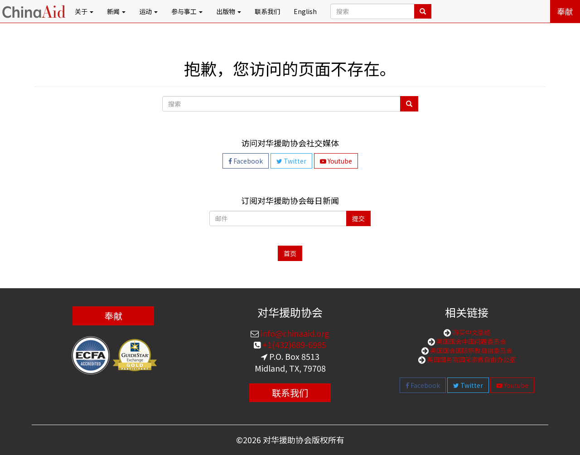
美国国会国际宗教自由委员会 (470, 350)
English (305, 11)
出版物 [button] (228, 11)
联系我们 (267, 11)
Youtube (336, 160)
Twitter (291, 160)
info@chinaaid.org (294, 333)
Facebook (245, 160)
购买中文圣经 (470, 332)
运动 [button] (148, 11)
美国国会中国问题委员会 (470, 341)
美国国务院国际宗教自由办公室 (470, 359)
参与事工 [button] (187, 11)
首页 (290, 253)
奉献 (565, 11)
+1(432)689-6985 (293, 344)
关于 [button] (84, 11)
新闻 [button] (116, 11)
